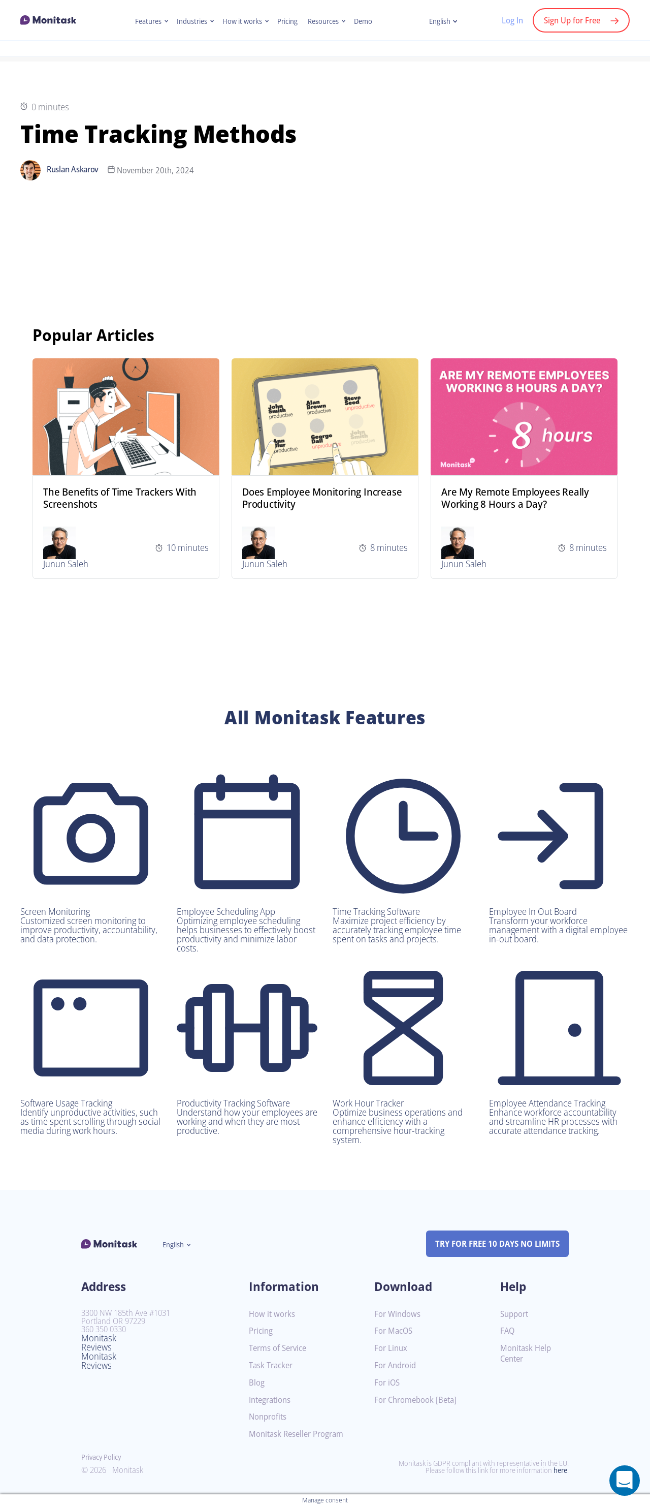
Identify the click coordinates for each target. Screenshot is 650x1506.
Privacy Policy (103, 1457)
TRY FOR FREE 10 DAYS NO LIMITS (493, 1243)
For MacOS (394, 1331)
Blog (257, 1382)
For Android (396, 1365)
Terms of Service (280, 1348)
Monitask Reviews (99, 1342)
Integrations (272, 1400)
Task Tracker (273, 1365)
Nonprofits (269, 1416)
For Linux (391, 1348)
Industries (188, 21)
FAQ (508, 1331)
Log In (507, 20)
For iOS (388, 1382)
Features (141, 21)
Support (515, 1314)
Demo (369, 21)
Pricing (289, 21)
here (559, 1470)
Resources (327, 21)
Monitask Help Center (527, 1353)
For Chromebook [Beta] (418, 1400)
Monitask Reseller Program (300, 1434)
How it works (241, 21)
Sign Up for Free (569, 20)
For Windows (399, 1314)
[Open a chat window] (624, 1480)
